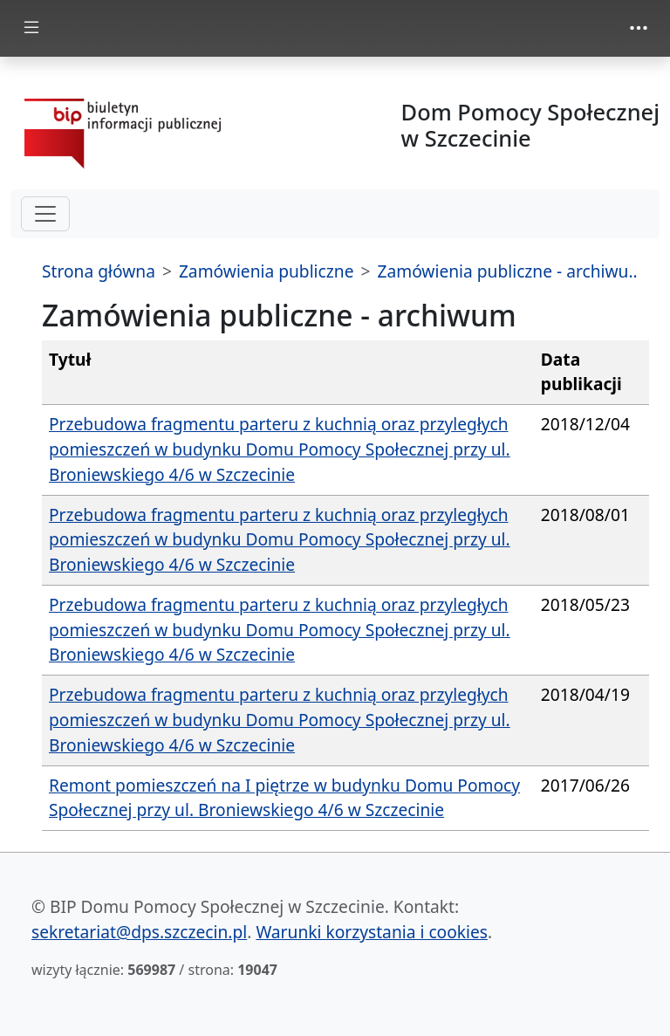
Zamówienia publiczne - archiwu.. (507, 271)
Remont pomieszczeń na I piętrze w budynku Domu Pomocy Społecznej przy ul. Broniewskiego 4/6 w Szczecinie (284, 797)
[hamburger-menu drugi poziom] (45, 213)
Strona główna (98, 271)
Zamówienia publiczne (266, 271)
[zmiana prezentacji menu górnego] (638, 27)
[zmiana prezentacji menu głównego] (31, 28)
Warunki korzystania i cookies (372, 931)
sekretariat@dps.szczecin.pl (139, 931)
